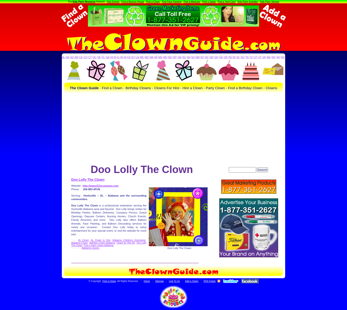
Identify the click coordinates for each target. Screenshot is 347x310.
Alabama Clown (79, 243)
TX (251, 57)
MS (165, 57)
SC (238, 57)
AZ (72, 57)
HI (111, 57)
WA (269, 57)
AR (76, 57)
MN (160, 57)
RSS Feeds (210, 281)
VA (264, 57)
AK (67, 57)
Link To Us (174, 281)
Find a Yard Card (226, 1)
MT (175, 57)
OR (226, 57)
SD (242, 57)
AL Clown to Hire (100, 240)
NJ (193, 57)
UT (255, 57)
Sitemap (159, 281)
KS (128, 57)
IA (125, 57)
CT (90, 57)
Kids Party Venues (269, 1)
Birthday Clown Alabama (102, 243)
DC (94, 57)
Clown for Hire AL (126, 243)
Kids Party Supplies (247, 1)
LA (137, 57)
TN (246, 57)
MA (152, 57)
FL (103, 57)
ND (211, 57)
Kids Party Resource (84, 1)
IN (121, 57)
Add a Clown (191, 281)
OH (216, 57)
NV (184, 57)
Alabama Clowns (90, 248)
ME (142, 57)
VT (259, 57)
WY (283, 57)
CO (85, 57)
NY (202, 57)
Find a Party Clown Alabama (98, 245)
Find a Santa (209, 1)
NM (198, 57)
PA (230, 57)
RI (234, 57)
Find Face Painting (171, 1)
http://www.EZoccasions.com (100, 185)
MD (147, 57)
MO (170, 57)
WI (278, 57)
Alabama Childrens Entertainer (129, 240)
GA (107, 57)
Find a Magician (192, 1)
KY (133, 57)
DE (99, 57)
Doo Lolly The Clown (87, 179)
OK (221, 57)
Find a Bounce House (132, 1)
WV (274, 57)
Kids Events (113, 1)
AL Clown (83, 240)
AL (63, 57)
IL (118, 57)
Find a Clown (153, 1)
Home (147, 281)
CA (81, 57)
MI (156, 57)
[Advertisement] (173, 128)
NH (188, 57)
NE (179, 57)
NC (207, 57)
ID (115, 57)
